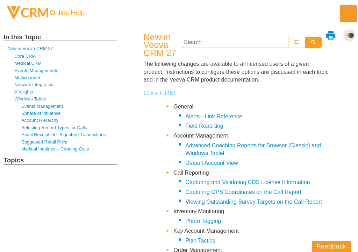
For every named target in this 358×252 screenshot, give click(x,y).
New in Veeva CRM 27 (30, 48)
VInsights (23, 91)
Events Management (42, 106)
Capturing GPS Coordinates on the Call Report (243, 192)
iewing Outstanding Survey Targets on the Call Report (255, 202)
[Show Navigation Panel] (348, 13)
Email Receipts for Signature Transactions (63, 134)
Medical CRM (28, 63)
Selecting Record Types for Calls (54, 127)
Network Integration (33, 84)
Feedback (331, 246)
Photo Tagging (203, 221)
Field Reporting (204, 126)
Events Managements (36, 70)
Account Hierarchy (39, 120)
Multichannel (27, 77)
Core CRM (25, 56)
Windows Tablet (30, 99)
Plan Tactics (200, 241)
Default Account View (211, 163)
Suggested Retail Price (44, 142)
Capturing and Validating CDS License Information (247, 182)
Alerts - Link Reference (213, 116)
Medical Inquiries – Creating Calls (55, 149)
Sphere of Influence (40, 113)
